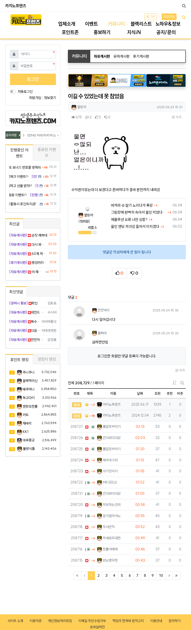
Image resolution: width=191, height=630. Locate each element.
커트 (26, 415)
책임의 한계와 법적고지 (128, 621)
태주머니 (29, 389)
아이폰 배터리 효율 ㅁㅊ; (87, 471)
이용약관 (36, 621)
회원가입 (169, 16)
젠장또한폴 (30, 406)
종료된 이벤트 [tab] (47, 152)
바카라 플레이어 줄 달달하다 (87, 560)
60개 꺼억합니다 (87, 449)
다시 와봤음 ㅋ (87, 438)
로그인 (150, 16)
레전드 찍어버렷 (27, 312)
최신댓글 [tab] (16, 291)
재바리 (27, 423)
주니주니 (29, 372)
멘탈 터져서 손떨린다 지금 (85, 482)
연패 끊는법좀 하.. (85, 516)
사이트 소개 (15, 621)
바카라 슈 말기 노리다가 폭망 (132, 205)
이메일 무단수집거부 (92, 621)
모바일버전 (97, 627)
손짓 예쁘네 (87, 426)
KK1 (25, 432)
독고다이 (29, 397)
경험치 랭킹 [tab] (47, 359)
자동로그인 (25, 91)
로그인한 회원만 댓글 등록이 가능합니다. (126, 356)
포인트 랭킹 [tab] (19, 359)
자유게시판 (102, 56)
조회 (157, 393)
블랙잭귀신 (30, 381)
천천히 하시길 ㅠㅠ (27, 340)
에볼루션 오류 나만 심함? (129, 219)
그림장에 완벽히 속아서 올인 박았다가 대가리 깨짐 (138, 212)
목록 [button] (177, 117)
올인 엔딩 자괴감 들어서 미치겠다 (135, 226)
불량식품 (29, 448)
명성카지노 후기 (28, 262)
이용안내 (156, 621)
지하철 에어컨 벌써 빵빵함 (87, 527)
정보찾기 (50, 98)
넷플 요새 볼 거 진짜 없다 (87, 538)
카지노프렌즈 (15, 5)
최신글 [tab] (14, 223)
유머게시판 (121, 56)
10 (161, 575)
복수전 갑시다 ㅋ (24, 321)
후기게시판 (141, 56)
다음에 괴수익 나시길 (24, 330)
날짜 (140, 393)
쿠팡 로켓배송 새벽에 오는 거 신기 (87, 504)
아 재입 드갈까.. (87, 460)
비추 (180, 393)
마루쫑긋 (29, 440)
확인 (23, 303)
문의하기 (175, 621)
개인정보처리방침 (60, 621)
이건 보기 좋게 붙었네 (85, 493)
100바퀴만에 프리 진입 (85, 549)
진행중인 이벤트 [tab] (19, 152)
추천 (170, 393)
